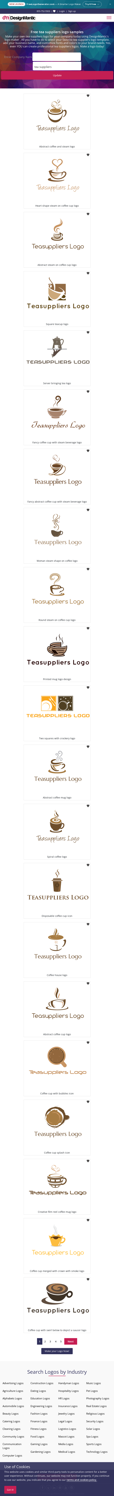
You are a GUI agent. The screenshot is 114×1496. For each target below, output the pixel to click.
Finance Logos (39, 1421)
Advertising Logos (13, 1383)
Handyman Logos (68, 1383)
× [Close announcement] (110, 4)
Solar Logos (93, 1428)
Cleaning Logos (11, 1428)
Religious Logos (95, 1413)
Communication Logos (12, 1446)
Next (71, 1341)
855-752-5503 (43, 11)
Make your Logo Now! (57, 1351)
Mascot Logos (66, 1436)
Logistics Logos (67, 1428)
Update (57, 75)
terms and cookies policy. (82, 1479)
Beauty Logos (11, 1413)
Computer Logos (12, 1455)
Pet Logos (92, 1391)
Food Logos (37, 1436)
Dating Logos (38, 1391)
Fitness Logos (38, 1428)
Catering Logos (11, 1421)
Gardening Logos (41, 1451)
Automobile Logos (13, 1406)
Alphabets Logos (12, 1398)
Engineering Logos (41, 1406)
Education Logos (40, 1398)
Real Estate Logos (96, 1406)
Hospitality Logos (68, 1391)
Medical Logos (66, 1451)
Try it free (92, 4)
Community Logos (13, 1436)
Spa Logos (92, 1436)
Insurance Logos (67, 1406)
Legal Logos (65, 1421)
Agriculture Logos (13, 1391)
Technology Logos (96, 1451)
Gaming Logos (39, 1444)
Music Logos (93, 1383)
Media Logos (65, 1444)
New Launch (16, 4)
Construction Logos (42, 1383)
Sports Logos (93, 1444)
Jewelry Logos (66, 1413)
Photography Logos (97, 1398)
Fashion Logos (39, 1413)
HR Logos (63, 1398)
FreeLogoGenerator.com (41, 4)
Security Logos (94, 1421)
